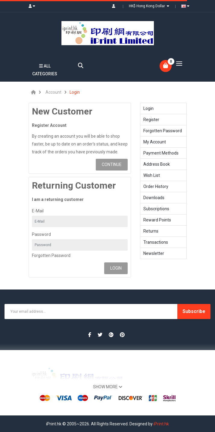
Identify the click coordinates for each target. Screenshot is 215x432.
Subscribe (193, 311)
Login (75, 92)
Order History (155, 186)
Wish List (151, 175)
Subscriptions (156, 208)
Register (151, 119)
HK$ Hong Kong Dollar (149, 6)
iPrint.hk (161, 423)
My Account (154, 141)
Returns (150, 231)
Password (41, 234)
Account (53, 92)
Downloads (153, 197)
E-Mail (38, 210)
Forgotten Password (51, 255)
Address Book (156, 164)
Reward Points (157, 220)
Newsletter (153, 253)
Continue (112, 164)
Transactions (155, 242)
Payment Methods (161, 153)
